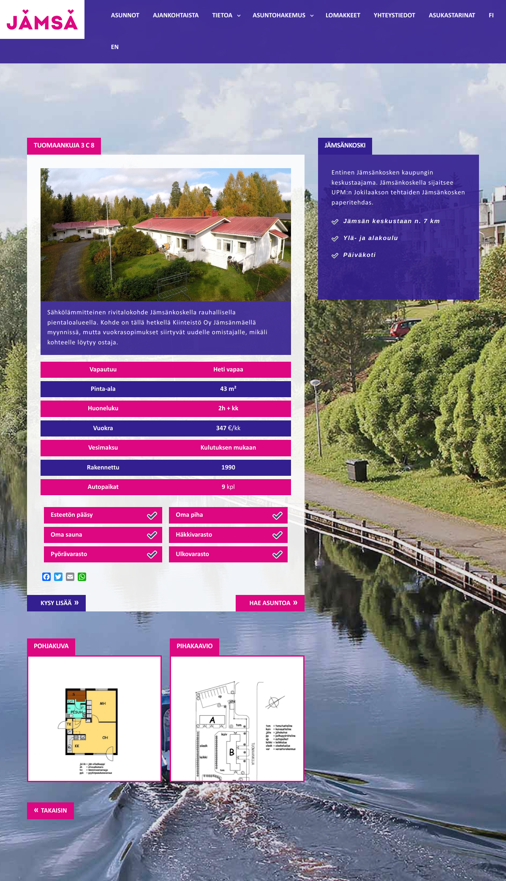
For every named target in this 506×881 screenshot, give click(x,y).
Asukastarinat (452, 15)
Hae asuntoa (269, 603)
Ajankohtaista (176, 15)
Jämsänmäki (42, 19)
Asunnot (125, 15)
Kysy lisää (56, 603)
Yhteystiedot (394, 15)
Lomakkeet (343, 15)
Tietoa (222, 15)
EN (115, 47)
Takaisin (54, 810)
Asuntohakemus (279, 15)
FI (491, 15)
